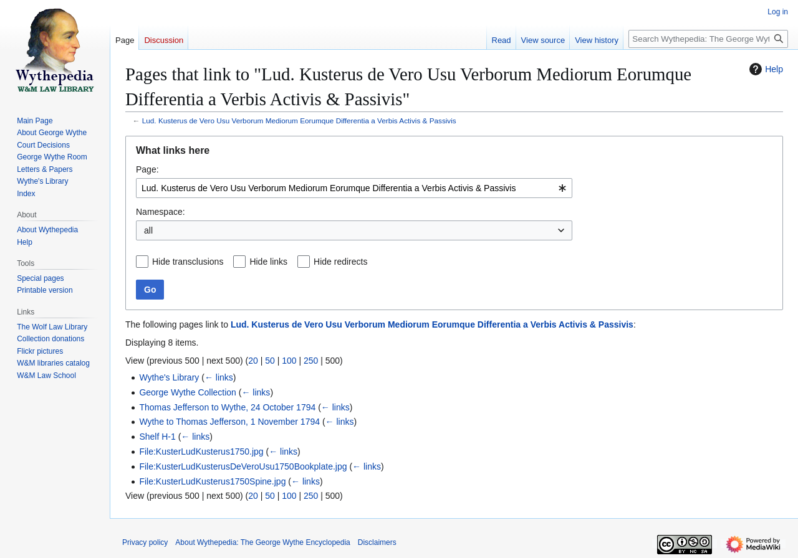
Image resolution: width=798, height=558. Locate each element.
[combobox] (354, 188)
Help (764, 69)
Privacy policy (145, 542)
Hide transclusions (187, 262)
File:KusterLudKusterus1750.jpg (201, 451)
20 (253, 361)
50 (270, 361)
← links (218, 377)
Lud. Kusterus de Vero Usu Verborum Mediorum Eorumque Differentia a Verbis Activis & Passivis (299, 120)
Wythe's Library (169, 377)
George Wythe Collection (187, 392)
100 (289, 361)
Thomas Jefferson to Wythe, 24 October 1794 (227, 407)
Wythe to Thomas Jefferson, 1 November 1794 (229, 422)
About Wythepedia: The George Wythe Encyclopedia (262, 542)
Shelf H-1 (157, 437)
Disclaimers (377, 542)
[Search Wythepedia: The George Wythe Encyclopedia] (708, 39)
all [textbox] (148, 230)
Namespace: (160, 212)
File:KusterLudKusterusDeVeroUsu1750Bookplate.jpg (243, 466)
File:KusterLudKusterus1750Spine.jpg (212, 481)
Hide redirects (340, 262)
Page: (147, 169)
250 (311, 361)
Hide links (268, 262)
